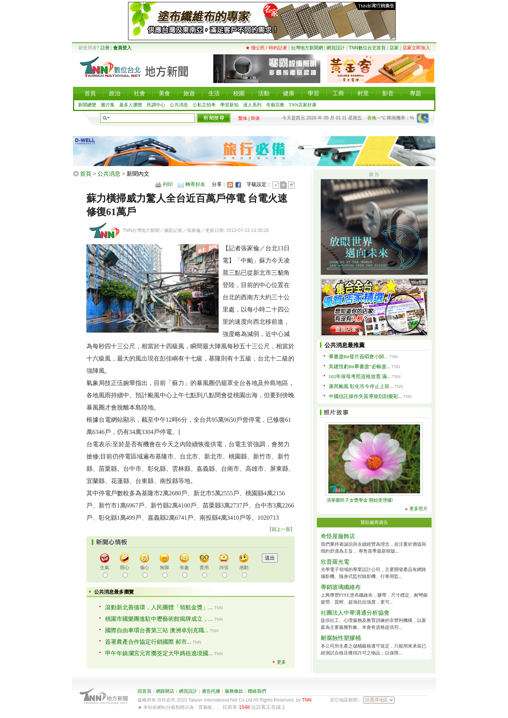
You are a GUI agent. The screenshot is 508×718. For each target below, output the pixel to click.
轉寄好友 (195, 184)
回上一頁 (281, 529)
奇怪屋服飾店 (338, 536)
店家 (394, 48)
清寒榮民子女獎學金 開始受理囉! (359, 500)
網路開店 (165, 691)
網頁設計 (335, 48)
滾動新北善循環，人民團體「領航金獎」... (159, 607)
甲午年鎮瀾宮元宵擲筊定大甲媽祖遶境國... (159, 653)
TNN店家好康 (303, 105)
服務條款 (234, 691)
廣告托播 (211, 691)
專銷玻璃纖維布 (341, 587)
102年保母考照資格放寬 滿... (360, 376)
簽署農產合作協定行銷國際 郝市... (148, 642)
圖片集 (108, 105)
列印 (168, 184)
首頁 (85, 174)
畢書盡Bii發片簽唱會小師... (358, 356)
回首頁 (144, 691)
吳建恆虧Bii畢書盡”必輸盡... (359, 366)
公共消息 (179, 105)
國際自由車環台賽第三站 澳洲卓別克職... (156, 630)
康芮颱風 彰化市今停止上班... (361, 386)
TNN (307, 700)
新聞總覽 (87, 105)
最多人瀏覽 (130, 105)
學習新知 (229, 105)
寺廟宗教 (275, 105)
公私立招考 (204, 105)
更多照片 (418, 508)
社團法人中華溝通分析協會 (355, 613)
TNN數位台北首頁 (367, 48)
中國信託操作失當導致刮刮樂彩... (365, 396)
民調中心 (156, 105)
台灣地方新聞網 (307, 48)
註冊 (105, 48)
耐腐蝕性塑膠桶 (341, 638)
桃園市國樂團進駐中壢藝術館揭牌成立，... (159, 619)
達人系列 (252, 105)
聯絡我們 (257, 691)
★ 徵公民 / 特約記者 (266, 48)
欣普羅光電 (335, 562)
